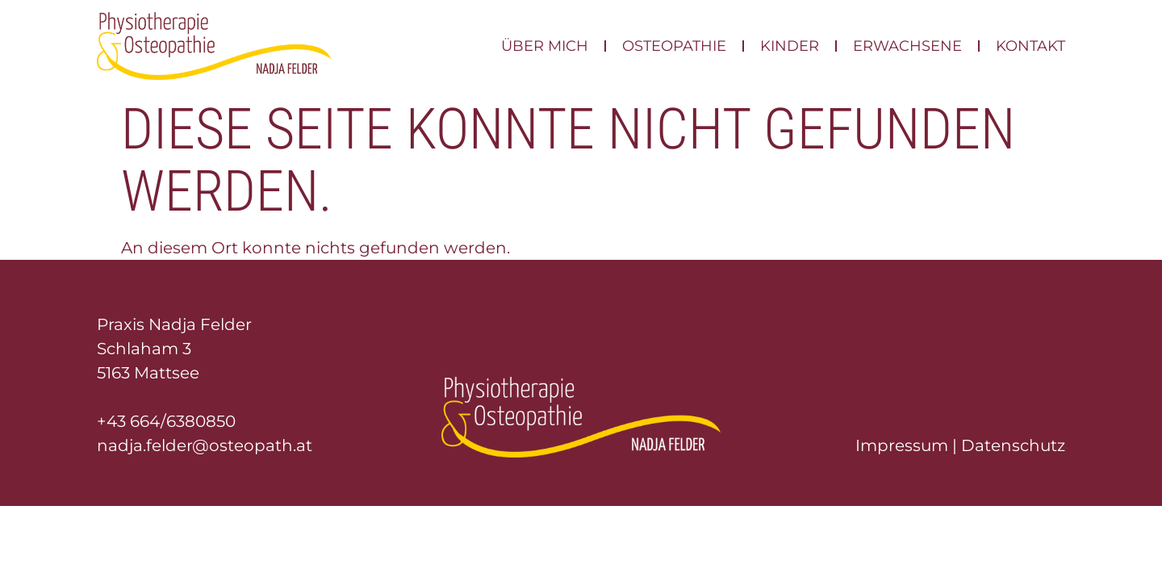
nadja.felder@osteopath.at (204, 445)
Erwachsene (907, 46)
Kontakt (1030, 46)
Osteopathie (674, 46)
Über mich (544, 46)
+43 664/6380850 (166, 421)
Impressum (901, 445)
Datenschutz (1013, 445)
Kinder (789, 46)
